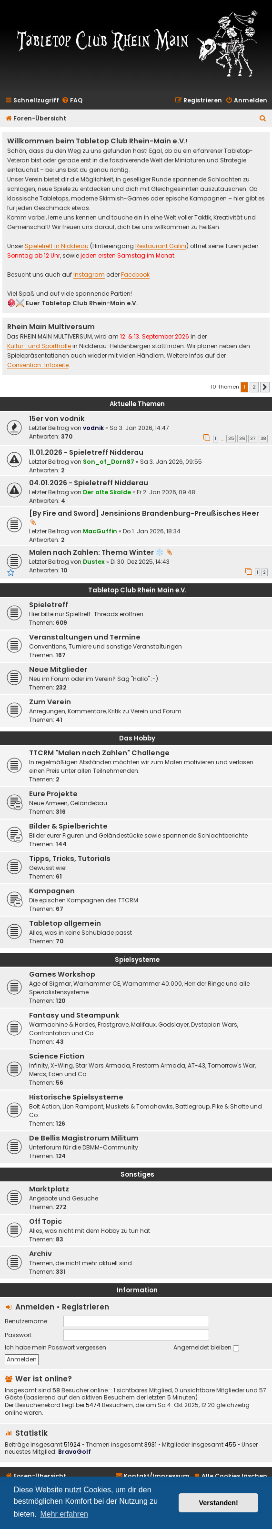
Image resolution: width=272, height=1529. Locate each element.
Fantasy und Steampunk (74, 1015)
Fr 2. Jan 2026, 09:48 (166, 492)
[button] (265, 387)
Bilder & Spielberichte (68, 826)
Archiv (40, 1254)
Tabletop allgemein (65, 923)
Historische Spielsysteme (76, 1097)
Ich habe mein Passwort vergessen (55, 1347)
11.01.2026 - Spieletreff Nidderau (86, 452)
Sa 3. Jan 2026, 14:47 (139, 428)
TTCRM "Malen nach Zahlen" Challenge (99, 753)
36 (242, 438)
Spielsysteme (137, 959)
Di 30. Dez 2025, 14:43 (140, 562)
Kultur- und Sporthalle (39, 346)
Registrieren (85, 1307)
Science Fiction (56, 1056)
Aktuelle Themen (137, 404)
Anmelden (34, 1307)
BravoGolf (74, 1452)
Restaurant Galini (160, 246)
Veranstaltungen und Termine (85, 637)
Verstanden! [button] (218, 1503)
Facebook (135, 275)
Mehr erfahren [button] (64, 1514)
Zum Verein (50, 702)
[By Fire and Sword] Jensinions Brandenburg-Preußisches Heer (144, 513)
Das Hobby (137, 738)
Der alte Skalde (107, 492)
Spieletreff (48, 605)
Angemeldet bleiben (206, 1347)
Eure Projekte (53, 794)
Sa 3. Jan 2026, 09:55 (171, 462)
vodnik (93, 428)
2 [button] (254, 386)
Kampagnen (52, 891)
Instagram (89, 275)
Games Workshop (62, 974)
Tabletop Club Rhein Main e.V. (137, 590)
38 (263, 438)
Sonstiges (137, 1174)
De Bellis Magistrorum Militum (84, 1138)
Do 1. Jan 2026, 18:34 (152, 531)
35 (231, 438)
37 (252, 438)
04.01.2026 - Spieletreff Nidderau (88, 483)
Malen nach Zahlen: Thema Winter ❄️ (96, 552)
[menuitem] (71, 100)
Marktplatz (49, 1189)
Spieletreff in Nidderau (57, 246)
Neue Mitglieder (58, 669)
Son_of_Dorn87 (108, 462)
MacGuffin (100, 531)
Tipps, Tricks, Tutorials (70, 858)
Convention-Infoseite (38, 365)
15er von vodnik (57, 418)
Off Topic (45, 1221)
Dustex (94, 562)
